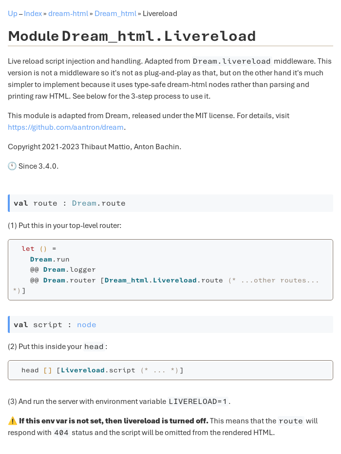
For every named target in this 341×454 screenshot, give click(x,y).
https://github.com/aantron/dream (66, 127)
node (86, 325)
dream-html (68, 13)
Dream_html (115, 13)
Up (13, 13)
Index (33, 13)
